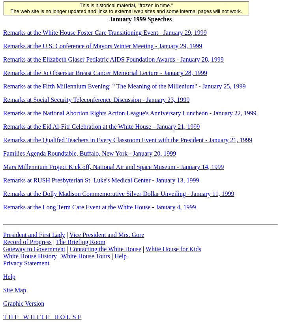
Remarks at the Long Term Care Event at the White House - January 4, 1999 (99, 207)
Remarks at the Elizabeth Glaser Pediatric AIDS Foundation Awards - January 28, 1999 (113, 59)
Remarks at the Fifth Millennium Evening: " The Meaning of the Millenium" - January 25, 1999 (124, 86)
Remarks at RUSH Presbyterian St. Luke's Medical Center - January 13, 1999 (101, 180)
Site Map (14, 290)
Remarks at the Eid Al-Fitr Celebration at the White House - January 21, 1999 (101, 126)
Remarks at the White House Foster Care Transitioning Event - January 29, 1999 (105, 32)
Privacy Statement (26, 263)
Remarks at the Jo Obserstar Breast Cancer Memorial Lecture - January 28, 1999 (105, 73)
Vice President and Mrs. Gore (106, 234)
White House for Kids (173, 249)
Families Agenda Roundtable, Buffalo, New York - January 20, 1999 (89, 153)
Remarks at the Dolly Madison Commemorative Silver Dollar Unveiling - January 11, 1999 (118, 193)
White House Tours (85, 256)
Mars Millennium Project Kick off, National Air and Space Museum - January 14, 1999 (113, 167)
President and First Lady (34, 234)
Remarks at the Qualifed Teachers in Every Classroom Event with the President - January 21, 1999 (127, 140)
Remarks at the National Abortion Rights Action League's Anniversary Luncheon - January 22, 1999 (130, 113)
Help (120, 256)
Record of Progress (27, 242)
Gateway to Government (34, 249)
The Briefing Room (80, 242)
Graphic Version (23, 303)
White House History (30, 256)
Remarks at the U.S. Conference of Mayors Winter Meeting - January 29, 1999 (102, 46)
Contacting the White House (105, 249)
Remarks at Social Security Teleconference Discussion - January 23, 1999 (96, 99)
